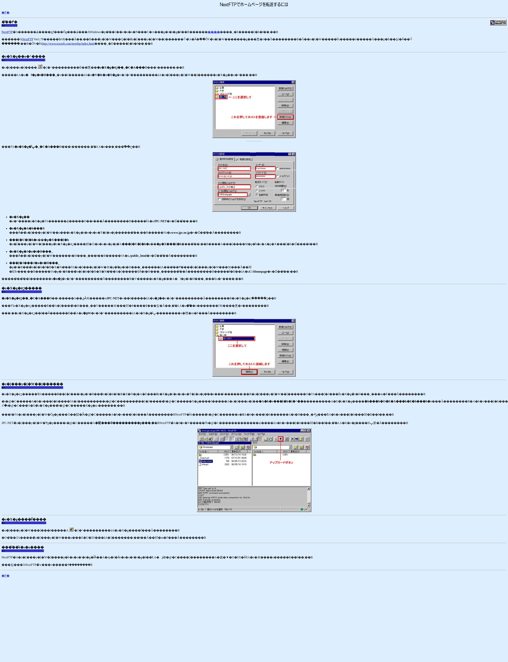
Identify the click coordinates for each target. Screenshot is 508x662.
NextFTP (7, 32)
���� (214, 32)
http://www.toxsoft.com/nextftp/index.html (68, 43)
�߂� (6, 12)
